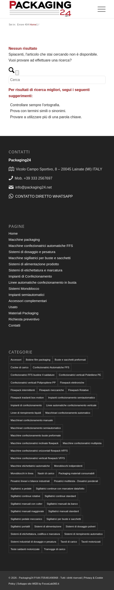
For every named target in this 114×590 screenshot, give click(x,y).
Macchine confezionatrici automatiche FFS (41, 246)
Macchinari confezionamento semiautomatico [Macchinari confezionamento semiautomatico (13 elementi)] (36, 428)
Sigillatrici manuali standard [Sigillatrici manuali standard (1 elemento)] (63, 511)
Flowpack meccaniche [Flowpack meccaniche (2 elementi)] (51, 390)
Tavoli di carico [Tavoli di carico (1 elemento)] (68, 541)
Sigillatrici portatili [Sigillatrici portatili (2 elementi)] (20, 526)
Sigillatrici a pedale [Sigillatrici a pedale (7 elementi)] (21, 488)
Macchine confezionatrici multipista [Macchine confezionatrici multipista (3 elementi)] (82, 443)
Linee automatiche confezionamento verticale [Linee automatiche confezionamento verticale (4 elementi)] (71, 405)
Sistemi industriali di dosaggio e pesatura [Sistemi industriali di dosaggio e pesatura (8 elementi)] (33, 541)
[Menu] (99, 9)
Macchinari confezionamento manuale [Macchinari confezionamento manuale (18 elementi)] (32, 420)
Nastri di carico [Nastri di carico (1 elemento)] (46, 473)
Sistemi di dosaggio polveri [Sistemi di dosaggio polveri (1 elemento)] (81, 526)
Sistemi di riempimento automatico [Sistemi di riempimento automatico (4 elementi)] (83, 534)
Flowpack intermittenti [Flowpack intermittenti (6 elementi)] (23, 390)
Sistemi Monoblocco (24, 288)
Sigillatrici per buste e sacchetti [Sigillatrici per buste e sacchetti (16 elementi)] (64, 519)
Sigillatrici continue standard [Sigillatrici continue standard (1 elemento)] (60, 496)
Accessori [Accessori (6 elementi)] (16, 359)
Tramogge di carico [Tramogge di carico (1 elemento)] (54, 549)
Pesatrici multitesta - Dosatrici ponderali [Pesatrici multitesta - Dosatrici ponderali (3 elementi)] (76, 481)
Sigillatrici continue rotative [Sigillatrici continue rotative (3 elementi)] (25, 496)
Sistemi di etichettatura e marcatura (35, 270)
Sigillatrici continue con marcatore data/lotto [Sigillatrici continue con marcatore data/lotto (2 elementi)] (60, 488)
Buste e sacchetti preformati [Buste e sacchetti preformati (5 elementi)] (70, 359)
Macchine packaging (24, 239)
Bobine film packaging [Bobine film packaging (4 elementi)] (38, 359)
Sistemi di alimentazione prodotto (34, 264)
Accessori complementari (28, 301)
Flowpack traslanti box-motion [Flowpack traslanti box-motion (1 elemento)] (27, 397)
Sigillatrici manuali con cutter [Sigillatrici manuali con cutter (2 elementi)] (26, 503)
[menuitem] (99, 9)
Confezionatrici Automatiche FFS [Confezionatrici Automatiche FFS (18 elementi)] (51, 367)
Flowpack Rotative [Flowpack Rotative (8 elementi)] (78, 390)
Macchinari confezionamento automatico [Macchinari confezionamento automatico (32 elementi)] (67, 412)
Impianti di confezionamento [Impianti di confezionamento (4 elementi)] (26, 405)
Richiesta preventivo (24, 319)
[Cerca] (57, 80)
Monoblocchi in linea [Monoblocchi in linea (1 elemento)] (22, 473)
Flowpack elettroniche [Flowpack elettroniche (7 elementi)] (72, 382)
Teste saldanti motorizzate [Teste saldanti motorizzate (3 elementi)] (25, 549)
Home (13, 233)
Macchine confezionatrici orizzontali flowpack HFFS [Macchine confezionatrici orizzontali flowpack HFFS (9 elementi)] (39, 450)
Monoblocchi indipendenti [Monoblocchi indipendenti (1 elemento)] (68, 466)
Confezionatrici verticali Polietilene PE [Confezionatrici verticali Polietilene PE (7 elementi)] (80, 375)
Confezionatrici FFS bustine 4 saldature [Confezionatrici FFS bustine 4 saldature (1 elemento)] (33, 375)
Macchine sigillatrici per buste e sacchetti (40, 258)
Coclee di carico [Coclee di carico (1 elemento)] (19, 367)
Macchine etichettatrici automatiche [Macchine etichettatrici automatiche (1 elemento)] (30, 466)
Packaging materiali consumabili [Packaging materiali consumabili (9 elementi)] (76, 473)
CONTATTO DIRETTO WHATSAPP (44, 196)
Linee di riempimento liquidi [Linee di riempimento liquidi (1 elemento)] (26, 412)
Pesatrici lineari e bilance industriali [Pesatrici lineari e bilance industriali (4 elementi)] (30, 481)
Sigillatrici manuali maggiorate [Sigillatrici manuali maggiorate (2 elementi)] (27, 511)
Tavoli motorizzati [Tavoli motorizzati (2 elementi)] (91, 541)
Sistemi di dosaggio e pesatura (32, 252)
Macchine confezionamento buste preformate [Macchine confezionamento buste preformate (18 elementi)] (36, 435)
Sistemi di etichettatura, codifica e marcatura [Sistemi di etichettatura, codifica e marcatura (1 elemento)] (35, 534)
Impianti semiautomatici (26, 295)
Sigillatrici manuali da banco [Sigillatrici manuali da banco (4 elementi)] (62, 503)
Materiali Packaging (24, 313)
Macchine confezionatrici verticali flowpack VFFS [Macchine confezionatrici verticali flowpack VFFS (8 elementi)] (38, 458)
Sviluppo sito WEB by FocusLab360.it (38, 583)
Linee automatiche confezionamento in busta (43, 282)
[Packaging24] (47, 9)
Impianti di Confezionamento (30, 276)
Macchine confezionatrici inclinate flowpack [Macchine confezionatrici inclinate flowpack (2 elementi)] (35, 443)
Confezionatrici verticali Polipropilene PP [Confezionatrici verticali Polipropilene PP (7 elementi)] (33, 382)
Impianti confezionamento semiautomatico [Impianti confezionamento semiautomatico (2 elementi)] (71, 397)
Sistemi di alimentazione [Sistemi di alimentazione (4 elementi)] (47, 526)
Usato (13, 307)
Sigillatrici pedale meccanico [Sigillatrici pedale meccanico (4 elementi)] (26, 519)
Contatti (15, 325)
